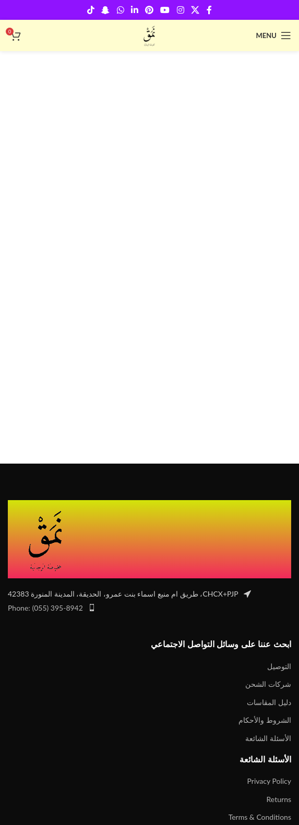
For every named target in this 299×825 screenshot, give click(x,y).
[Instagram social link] (180, 10)
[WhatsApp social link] (120, 10)
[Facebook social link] (209, 10)
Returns (279, 799)
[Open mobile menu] (273, 35)
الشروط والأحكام (264, 719)
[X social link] (194, 10)
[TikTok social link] (90, 10)
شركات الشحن (268, 684)
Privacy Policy (269, 781)
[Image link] (47, 538)
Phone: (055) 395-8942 (45, 607)
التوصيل (279, 666)
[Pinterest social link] (149, 10)
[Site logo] (150, 34)
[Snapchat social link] (105, 10)
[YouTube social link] (165, 10)
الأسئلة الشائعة (268, 738)
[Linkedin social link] (134, 10)
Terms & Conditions (260, 816)
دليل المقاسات (269, 702)
